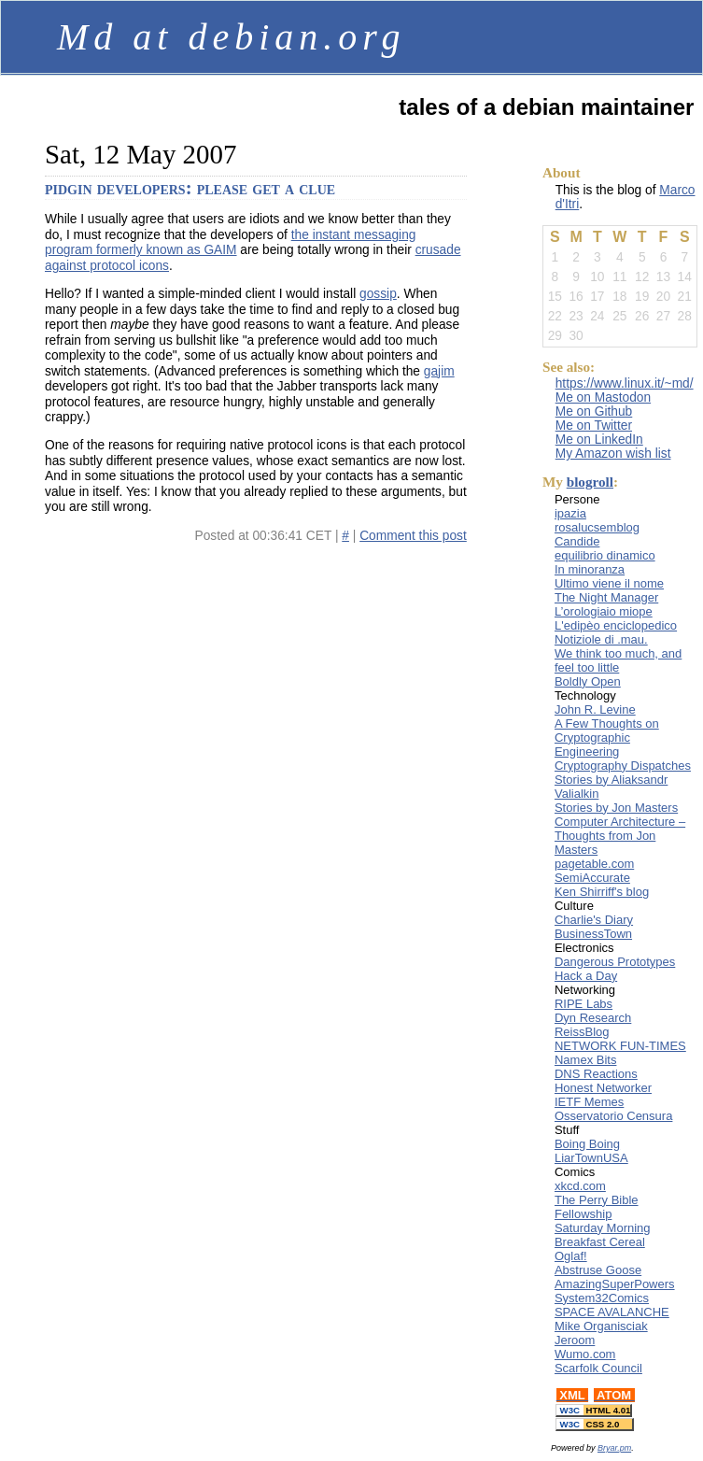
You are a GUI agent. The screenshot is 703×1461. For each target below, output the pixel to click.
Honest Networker (603, 1088)
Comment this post (413, 536)
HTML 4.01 (593, 1410)
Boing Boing (587, 1144)
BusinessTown (593, 934)
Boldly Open (588, 681)
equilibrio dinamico (605, 555)
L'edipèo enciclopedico (616, 625)
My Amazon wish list (613, 454)
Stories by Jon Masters (616, 808)
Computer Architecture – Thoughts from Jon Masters (620, 836)
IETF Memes (589, 1102)
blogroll (590, 481)
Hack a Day (586, 976)
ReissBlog (582, 1032)
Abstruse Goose (598, 1270)
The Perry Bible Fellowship (597, 1207)
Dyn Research (593, 1018)
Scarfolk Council (598, 1368)
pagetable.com (594, 864)
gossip (378, 294)
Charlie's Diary (594, 920)
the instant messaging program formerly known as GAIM (230, 243)
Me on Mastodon (603, 397)
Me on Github (594, 411)
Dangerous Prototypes (615, 962)
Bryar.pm (614, 1448)
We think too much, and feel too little (618, 660)
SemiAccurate (592, 878)
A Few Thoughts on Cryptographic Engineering (607, 737)
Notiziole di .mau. (601, 639)
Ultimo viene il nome (609, 583)
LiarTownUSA (591, 1158)
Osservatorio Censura (613, 1116)
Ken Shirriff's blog (602, 892)
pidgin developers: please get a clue (190, 187)
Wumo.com (585, 1354)
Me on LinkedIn (599, 440)
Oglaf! (571, 1256)
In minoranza (590, 569)
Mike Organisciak (601, 1326)
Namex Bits (585, 1060)
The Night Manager (606, 597)
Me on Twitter (593, 425)
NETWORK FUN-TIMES (620, 1046)
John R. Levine (595, 709)
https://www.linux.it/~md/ (624, 383)
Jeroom (575, 1340)
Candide (577, 541)
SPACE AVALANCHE (612, 1312)
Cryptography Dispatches (623, 766)
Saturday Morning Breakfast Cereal (603, 1235)
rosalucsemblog (597, 527)
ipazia (570, 513)
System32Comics (602, 1298)
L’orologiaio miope (604, 611)
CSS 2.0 (594, 1424)
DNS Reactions (596, 1074)
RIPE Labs (583, 1004)
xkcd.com (580, 1186)
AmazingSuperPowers (615, 1284)
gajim (439, 371)
